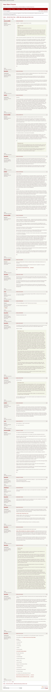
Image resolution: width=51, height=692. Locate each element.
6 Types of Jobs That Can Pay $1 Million (29, 637)
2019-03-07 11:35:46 (19, 430)
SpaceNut (6, 71)
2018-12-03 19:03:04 (19, 156)
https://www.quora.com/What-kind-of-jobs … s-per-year (25, 676)
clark (5, 291)
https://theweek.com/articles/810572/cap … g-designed (25, 267)
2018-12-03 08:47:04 (19, 114)
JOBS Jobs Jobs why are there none (24, 17)
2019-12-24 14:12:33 (19, 633)
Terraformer (6, 301)
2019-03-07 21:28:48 (19, 477)
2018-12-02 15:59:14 (19, 71)
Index (4, 9)
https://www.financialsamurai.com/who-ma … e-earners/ (25, 674)
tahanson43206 (7, 114)
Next (13, 19)
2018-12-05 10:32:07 (19, 323)
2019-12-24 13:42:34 (19, 545)
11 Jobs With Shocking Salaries (21, 651)
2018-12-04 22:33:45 (19, 291)
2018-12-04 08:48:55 (19, 215)
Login (28, 9)
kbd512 (5, 95)
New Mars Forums (9, 4)
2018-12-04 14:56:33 (19, 259)
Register (23, 9)
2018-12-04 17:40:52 (19, 274)
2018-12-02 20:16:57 (19, 95)
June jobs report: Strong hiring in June (22, 513)
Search (19, 9)
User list (9, 9)
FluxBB (46, 688)
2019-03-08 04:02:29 (19, 487)
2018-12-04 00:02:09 (19, 171)
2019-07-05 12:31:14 (19, 507)
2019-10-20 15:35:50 (19, 527)
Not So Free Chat (11, 17)
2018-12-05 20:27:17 (19, 421)
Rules (14, 9)
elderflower (6, 487)
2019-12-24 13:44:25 (19, 594)
